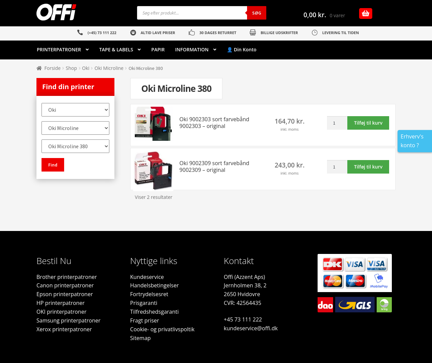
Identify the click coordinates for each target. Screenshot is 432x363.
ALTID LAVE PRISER (158, 32)
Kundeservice (147, 277)
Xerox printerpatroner (64, 329)
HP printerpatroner (60, 303)
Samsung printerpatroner (68, 320)
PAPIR (158, 49)
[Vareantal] (337, 123)
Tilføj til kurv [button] (368, 123)
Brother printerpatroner (66, 277)
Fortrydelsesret (149, 294)
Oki (85, 68)
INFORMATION (192, 49)
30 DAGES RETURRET (217, 32)
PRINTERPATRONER (59, 49)
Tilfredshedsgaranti (154, 311)
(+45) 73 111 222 (102, 32)
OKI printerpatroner (61, 311)
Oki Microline (109, 68)
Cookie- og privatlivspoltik (162, 329)
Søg (256, 13)
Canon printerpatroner (65, 285)
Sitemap (140, 338)
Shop (71, 68)
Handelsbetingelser (154, 285)
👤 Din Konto (241, 49)
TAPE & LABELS (116, 49)
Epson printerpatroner (64, 294)
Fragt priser (144, 320)
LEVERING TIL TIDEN (340, 32)
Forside (53, 68)
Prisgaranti (143, 303)
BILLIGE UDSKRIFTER (279, 32)
